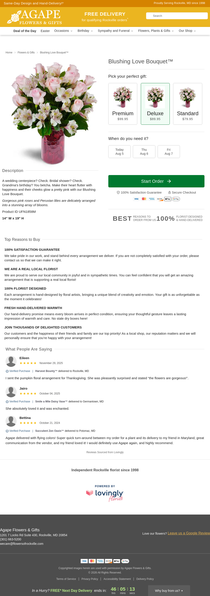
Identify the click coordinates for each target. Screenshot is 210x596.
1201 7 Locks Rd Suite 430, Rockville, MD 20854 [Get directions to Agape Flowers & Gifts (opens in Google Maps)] (33, 535)
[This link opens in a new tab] (105, 493)
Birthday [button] (86, 31)
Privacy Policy (90, 579)
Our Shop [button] (188, 31)
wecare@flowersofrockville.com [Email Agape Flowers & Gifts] (21, 543)
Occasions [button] (63, 31)
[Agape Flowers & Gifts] (35, 17)
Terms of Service (66, 579)
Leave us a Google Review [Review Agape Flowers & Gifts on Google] (189, 533)
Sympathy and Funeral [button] (116, 31)
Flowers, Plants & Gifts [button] (156, 31)
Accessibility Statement (117, 579)
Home (9, 52)
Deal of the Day (24, 31)
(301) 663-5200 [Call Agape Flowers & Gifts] (10, 539)
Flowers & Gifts (26, 52)
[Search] (177, 15)
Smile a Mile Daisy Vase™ (51, 401)
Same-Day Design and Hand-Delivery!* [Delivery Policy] (34, 3)
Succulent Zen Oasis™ (49, 430)
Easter (45, 31)
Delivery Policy (145, 579)
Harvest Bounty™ (46, 371)
